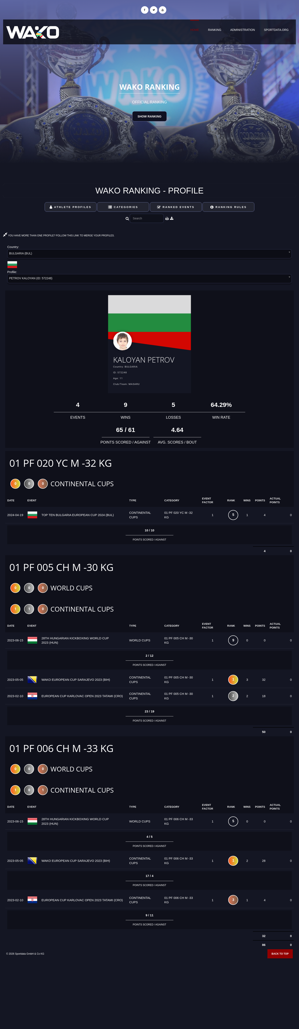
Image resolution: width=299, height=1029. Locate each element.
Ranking (214, 29)
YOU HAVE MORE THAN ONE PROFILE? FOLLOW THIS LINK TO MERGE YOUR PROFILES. (58, 235)
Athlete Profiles (70, 207)
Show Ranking (149, 116)
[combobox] (149, 254)
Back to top (280, 967)
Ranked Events (176, 207)
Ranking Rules (228, 207)
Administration (242, 29)
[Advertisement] (149, 999)
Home (194, 29)
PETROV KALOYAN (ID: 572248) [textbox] (30, 278)
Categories (123, 207)
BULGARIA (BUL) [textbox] (20, 253)
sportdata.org (276, 29)
